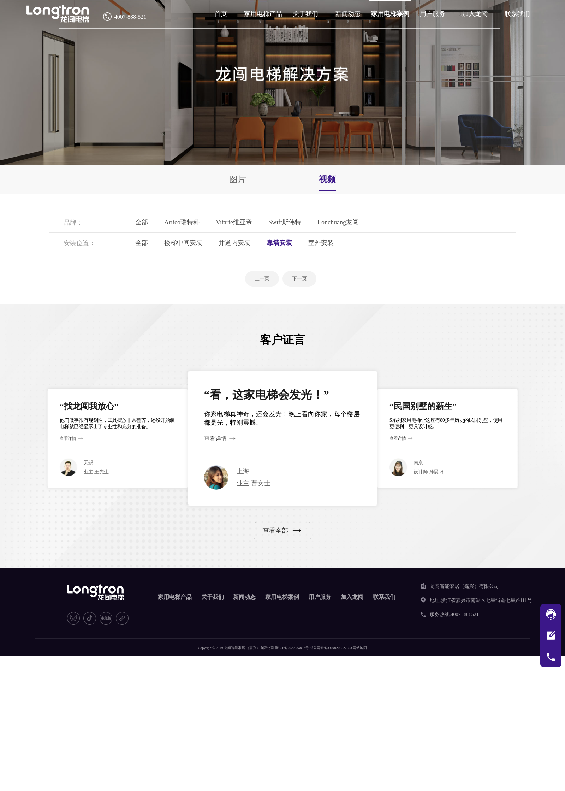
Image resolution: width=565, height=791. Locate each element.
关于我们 (305, 13)
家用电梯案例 (390, 13)
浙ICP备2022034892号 (292, 648)
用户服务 (432, 13)
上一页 (262, 278)
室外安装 (321, 242)
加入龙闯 (475, 13)
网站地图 (360, 648)
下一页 (299, 278)
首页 (220, 13)
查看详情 (68, 438)
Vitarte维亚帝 (234, 222)
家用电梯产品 (263, 13)
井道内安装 (234, 242)
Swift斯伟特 (284, 222)
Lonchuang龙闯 (338, 222)
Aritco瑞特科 (182, 222)
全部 (141, 222)
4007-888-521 (130, 17)
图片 (237, 179)
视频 (327, 179)
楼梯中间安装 (183, 242)
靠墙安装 (279, 242)
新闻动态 (348, 13)
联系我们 (517, 13)
